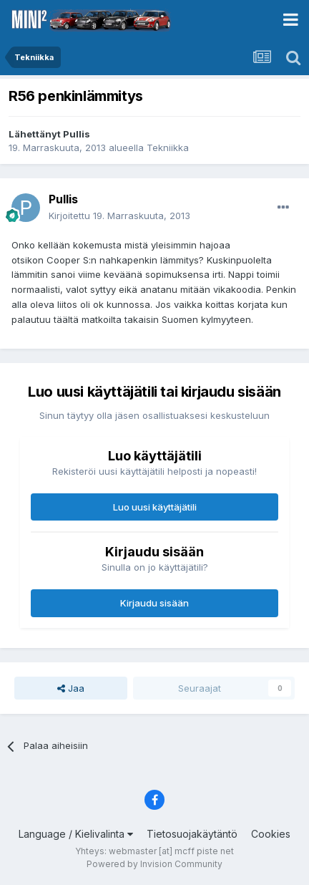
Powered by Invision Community (154, 864)
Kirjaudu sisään (154, 603)
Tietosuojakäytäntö (192, 834)
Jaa (70, 688)
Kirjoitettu (119, 215)
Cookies (270, 834)
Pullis (76, 134)
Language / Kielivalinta (76, 834)
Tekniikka (168, 147)
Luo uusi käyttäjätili (155, 507)
